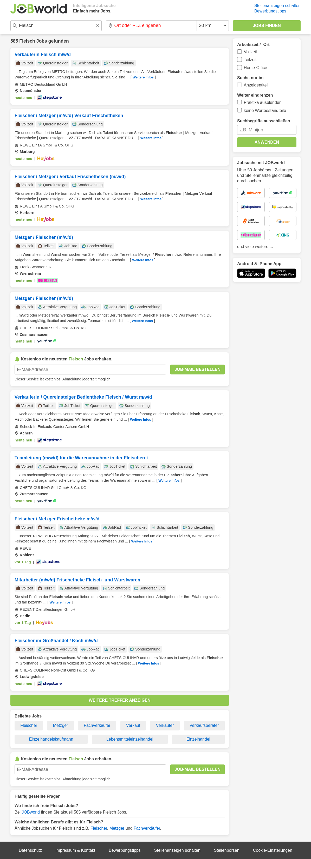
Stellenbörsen (226, 850)
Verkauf (133, 725)
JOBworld (31, 812)
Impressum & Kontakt (75, 850)
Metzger (60, 725)
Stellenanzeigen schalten (277, 5)
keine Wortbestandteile (265, 110)
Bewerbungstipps (270, 11)
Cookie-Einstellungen (272, 850)
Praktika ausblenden (263, 102)
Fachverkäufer (97, 725)
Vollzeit (250, 52)
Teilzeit (250, 59)
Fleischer (28, 725)
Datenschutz (30, 850)
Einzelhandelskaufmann (51, 739)
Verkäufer (165, 725)
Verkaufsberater (204, 725)
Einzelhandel (198, 739)
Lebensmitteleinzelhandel (129, 739)
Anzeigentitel (256, 85)
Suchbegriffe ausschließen (263, 121)
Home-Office (255, 67)
